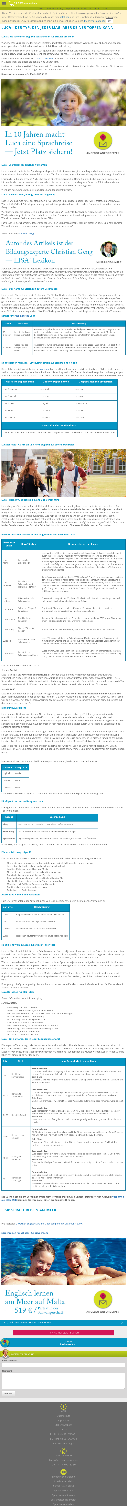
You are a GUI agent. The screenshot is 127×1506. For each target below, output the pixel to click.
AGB (63, 1411)
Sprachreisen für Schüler (15, 1232)
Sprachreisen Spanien (63, 1495)
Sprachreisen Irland (63, 1485)
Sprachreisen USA (63, 1490)
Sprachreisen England (63, 1476)
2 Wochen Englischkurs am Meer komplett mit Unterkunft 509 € (49, 1223)
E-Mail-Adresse (9, 1360)
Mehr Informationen (94, 20)
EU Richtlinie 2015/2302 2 (63, 1438)
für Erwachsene (39, 1232)
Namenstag (22, 315)
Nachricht (7, 1371)
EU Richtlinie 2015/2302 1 (63, 1434)
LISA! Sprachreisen (44, 58)
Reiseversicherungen (63, 1443)
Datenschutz (63, 1415)
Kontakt (63, 1429)
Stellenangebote (63, 1424)
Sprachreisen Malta (63, 1481)
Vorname (45, 369)
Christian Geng (26, 233)
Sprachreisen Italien (63, 1504)
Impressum (63, 1420)
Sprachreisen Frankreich (63, 1499)
